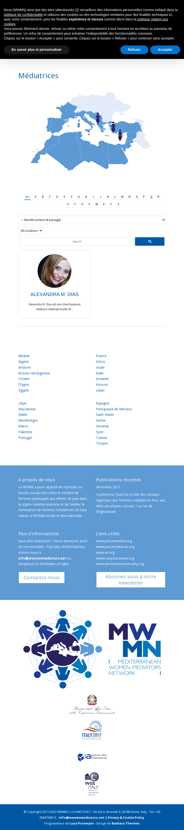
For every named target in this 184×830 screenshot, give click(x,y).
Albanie (24, 356)
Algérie (23, 361)
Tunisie (101, 437)
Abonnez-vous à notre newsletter (130, 579)
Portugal (25, 437)
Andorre (24, 367)
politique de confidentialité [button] (23, 15)
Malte (22, 414)
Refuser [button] (134, 49)
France (101, 356)
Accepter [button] (165, 49)
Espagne (102, 403)
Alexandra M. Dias (54, 294)
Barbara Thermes (126, 823)
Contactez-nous (42, 577)
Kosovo (102, 384)
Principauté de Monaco (114, 409)
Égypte (23, 390)
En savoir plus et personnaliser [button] (37, 49)
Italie (99, 373)
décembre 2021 (108, 487)
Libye (22, 403)
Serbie (101, 420)
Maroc (23, 426)
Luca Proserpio (82, 823)
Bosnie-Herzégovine (34, 373)
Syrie (99, 432)
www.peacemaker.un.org (115, 546)
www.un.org (105, 552)
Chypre (23, 384)
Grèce (100, 361)
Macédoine (27, 409)
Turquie (102, 443)
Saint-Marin (105, 414)
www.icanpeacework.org (115, 558)
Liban (100, 390)
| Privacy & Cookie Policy (124, 817)
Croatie (24, 378)
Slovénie (102, 426)
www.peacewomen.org (114, 541)
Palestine (25, 432)
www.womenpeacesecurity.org (120, 563)
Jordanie (102, 378)
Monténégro (28, 420)
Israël (100, 367)
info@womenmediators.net (42, 558)
